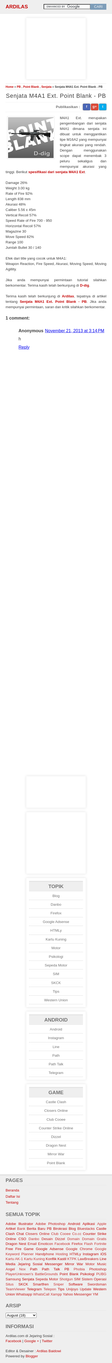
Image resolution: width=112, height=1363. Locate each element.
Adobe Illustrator (19, 1224)
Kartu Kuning (56, 939)
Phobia (79, 1269)
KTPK (72, 1259)
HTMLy (56, 930)
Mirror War (56, 1154)
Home (10, 86)
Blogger (32, 1356)
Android (56, 1029)
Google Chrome (79, 1249)
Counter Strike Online (56, 1128)
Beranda (12, 1190)
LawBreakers (88, 1259)
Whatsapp (24, 1294)
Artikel (11, 1229)
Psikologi (56, 957)
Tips (56, 991)
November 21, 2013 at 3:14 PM (74, 330)
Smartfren (41, 1284)
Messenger (53, 1264)
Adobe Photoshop (50, 1224)
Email (32, 1244)
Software (76, 1284)
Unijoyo (72, 1289)
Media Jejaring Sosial (24, 1264)
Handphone (44, 1254)
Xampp (56, 1294)
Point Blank (31, 86)
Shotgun (66, 1279)
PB (19, 86)
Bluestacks (85, 1229)
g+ (95, 107)
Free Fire (14, 1249)
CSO (22, 1239)
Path (56, 1055)
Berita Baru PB (39, 1229)
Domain (73, 1239)
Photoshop (97, 1269)
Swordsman (97, 1284)
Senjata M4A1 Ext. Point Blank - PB (53, 302)
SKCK (56, 983)
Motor (56, 948)
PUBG (101, 1274)
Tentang (12, 1202)
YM (95, 1294)
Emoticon (45, 1244)
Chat (20, 1234)
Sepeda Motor (56, 965)
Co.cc (76, 1234)
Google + (31, 1341)
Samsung (13, 1279)
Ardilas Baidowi (49, 1351)
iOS (103, 1254)
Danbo (56, 904)
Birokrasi (60, 1229)
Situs (10, 1284)
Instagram (56, 1038)
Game (28, 1249)
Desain (47, 1239)
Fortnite (100, 1244)
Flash (88, 1244)
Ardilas (17, 6)
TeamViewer (15, 1289)
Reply (24, 347)
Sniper (58, 1284)
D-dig (84, 285)
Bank (21, 1229)
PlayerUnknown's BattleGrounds (32, 1274)
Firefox (56, 913)
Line (55, 1047)
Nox (22, 1269)
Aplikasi (88, 1224)
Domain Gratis (94, 1239)
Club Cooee (56, 1119)
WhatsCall (41, 1294)
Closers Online (56, 1111)
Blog (56, 896)
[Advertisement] (56, 48)
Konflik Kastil (56, 1259)
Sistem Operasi (94, 1279)
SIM (56, 974)
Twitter (47, 1341)
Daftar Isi (13, 1196)
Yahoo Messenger (77, 1294)
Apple (101, 1224)
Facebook (62, 1244)
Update (86, 1289)
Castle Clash (56, 1102)
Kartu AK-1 (14, 1259)
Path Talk (56, 1064)
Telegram (56, 1073)
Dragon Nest (56, 1145)
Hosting (62, 1254)
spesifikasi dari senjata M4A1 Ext (56, 172)
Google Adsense (56, 922)
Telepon (50, 1289)
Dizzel (56, 1137)
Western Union (56, 1000)
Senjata (46, 86)
